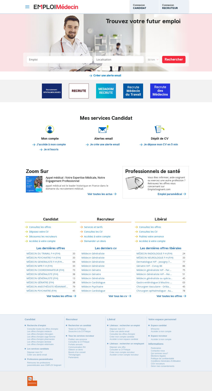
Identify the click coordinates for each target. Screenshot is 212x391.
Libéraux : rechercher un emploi (125, 325)
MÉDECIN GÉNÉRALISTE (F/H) (42, 274)
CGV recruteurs (158, 364)
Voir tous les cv (117, 296)
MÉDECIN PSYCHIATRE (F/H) (41, 290)
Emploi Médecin (56, 6)
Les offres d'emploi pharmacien (41, 339)
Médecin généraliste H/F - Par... (153, 270)
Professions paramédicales (40, 359)
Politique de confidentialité (162, 358)
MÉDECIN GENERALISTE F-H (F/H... (45, 261)
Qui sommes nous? (159, 353)
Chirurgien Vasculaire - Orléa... (153, 286)
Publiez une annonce (77, 339)
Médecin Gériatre (91, 270)
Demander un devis (95, 241)
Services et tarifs (93, 227)
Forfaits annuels (75, 344)
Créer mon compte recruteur (122, 352)
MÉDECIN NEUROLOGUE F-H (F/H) (154, 257)
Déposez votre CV (38, 231)
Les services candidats (38, 349)
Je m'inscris (51, 149)
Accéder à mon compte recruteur (124, 355)
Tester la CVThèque (77, 329)
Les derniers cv (106, 248)
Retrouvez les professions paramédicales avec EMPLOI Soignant (44, 364)
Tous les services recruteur (81, 336)
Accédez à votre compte (42, 241)
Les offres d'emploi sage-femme (41, 337)
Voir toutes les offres (59, 296)
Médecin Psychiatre (92, 286)
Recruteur (105, 219)
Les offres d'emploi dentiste (39, 342)
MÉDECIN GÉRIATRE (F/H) (40, 282)
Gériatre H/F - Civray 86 (149, 265)
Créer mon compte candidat (122, 337)
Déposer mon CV (34, 352)
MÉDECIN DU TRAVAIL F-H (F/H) (43, 253)
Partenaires (73, 357)
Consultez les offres (40, 227)
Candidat (50, 219)
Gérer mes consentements (162, 366)
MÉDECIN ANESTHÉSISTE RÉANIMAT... (47, 286)
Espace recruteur (159, 336)
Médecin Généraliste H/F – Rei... (154, 274)
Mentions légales (158, 356)
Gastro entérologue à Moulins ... (154, 282)
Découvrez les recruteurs (43, 236)
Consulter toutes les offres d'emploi (42, 329)
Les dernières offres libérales (160, 248)
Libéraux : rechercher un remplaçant (127, 344)
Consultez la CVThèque (78, 342)
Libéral (161, 219)
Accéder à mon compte (161, 331)
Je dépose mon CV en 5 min (161, 144)
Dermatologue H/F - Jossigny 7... (154, 261)
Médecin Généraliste (93, 253)
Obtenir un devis (75, 349)
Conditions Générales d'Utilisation (166, 361)
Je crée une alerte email (105, 144)
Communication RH (77, 347)
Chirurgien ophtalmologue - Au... (154, 290)
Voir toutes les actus (99, 194)
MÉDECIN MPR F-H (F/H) (39, 265)
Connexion (139, 6)
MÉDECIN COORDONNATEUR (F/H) (45, 270)
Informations (155, 343)
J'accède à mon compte (51, 144)
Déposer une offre (118, 347)
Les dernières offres (50, 248)
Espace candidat (159, 325)
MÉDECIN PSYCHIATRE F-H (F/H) (43, 257)
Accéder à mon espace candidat (124, 339)
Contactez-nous (158, 351)
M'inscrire (155, 329)
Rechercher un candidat (79, 325)
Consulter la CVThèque (120, 349)
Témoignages (74, 355)
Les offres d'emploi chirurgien (40, 334)
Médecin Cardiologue (93, 282)
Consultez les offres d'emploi (122, 334)
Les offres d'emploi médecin (39, 331)
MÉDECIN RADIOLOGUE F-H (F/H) (154, 253)
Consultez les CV (93, 231)
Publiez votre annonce (151, 236)
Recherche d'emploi (36, 325)
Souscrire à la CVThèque (79, 331)
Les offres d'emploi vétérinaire (40, 344)
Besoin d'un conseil (76, 352)
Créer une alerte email (107, 75)
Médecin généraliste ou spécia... (154, 278)
